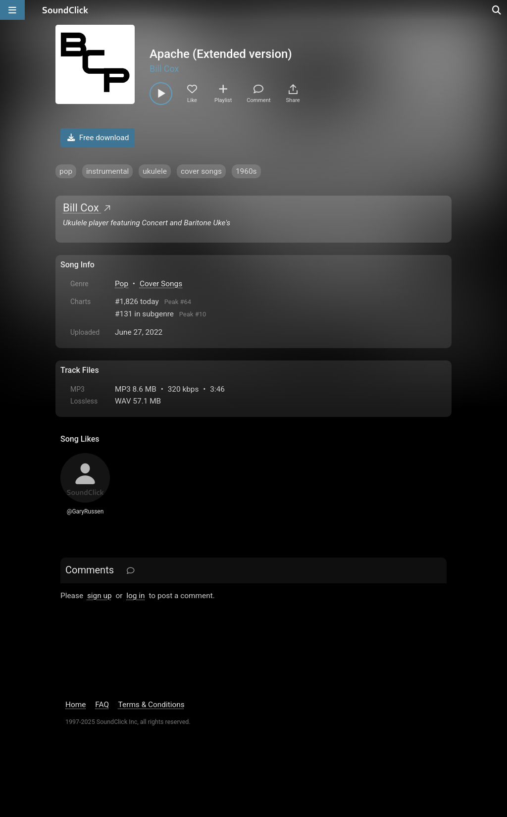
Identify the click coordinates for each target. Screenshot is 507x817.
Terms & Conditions (151, 704)
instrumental (107, 171)
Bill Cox (164, 68)
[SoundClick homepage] (65, 9)
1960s (246, 171)
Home (75, 704)
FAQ (102, 704)
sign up (99, 595)
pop (65, 171)
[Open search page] (497, 10)
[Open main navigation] (12, 10)
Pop (121, 283)
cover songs (201, 171)
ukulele (155, 171)
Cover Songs (161, 283)
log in (135, 595)
